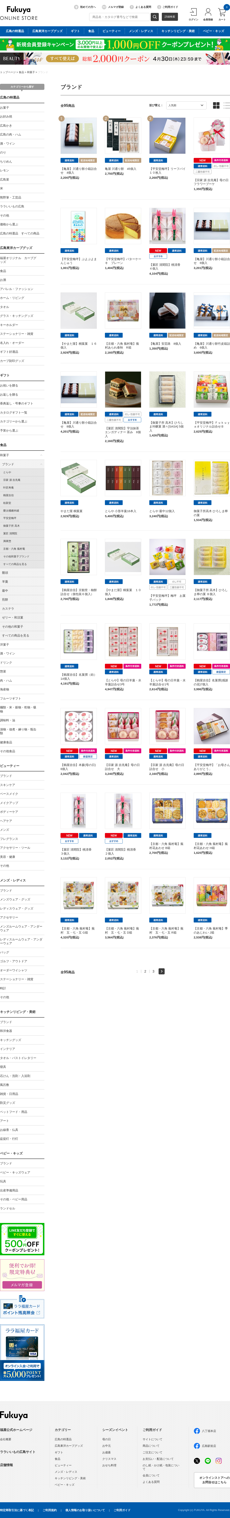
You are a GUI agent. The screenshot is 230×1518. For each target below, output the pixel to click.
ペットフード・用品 (13, 1112)
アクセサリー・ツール (15, 847)
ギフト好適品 (9, 351)
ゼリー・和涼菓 (12, 617)
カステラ (8, 608)
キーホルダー (9, 325)
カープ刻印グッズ (12, 360)
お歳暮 (106, 1452)
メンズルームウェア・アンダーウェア (21, 928)
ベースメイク (9, 793)
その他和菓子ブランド (16, 556)
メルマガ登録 (113, 7)
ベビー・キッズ (11, 1153)
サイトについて (152, 1439)
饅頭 (5, 572)
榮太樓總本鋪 (11, 510)
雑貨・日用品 (9, 1094)
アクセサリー (9, 917)
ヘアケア (6, 821)
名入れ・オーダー (12, 343)
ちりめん (6, 161)
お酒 (3, 280)
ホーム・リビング (12, 297)
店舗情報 (6, 1465)
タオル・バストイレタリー (18, 1058)
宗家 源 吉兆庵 (11, 479)
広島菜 (4, 179)
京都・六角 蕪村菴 (14, 548)
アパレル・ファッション (16, 289)
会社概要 (5, 1439)
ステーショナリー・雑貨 (16, 333)
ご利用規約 (50, 1510)
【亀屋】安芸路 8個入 (165, 343)
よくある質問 (140, 7)
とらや (7, 472)
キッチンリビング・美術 (18, 1012)
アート (4, 1120)
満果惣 (7, 541)
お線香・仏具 (9, 1129)
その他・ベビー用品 (13, 1199)
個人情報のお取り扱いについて (85, 1510)
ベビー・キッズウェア (15, 1172)
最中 (5, 590)
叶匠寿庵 (8, 487)
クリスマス (109, 1458)
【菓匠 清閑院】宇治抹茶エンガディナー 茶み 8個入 (123, 432)
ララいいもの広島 (12, 206)
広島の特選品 (9, 97)
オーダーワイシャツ (13, 970)
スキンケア (7, 785)
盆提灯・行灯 (9, 1138)
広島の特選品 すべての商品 (19, 233)
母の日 (106, 1439)
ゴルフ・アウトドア (13, 961)
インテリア (7, 1049)
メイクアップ (9, 803)
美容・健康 (7, 856)
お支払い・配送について (158, 1458)
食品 (21, 72)
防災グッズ (7, 1102)
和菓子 (31, 72)
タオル (4, 307)
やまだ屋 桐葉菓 (72, 511)
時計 (3, 988)
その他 (4, 215)
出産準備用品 (9, 1190)
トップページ (8, 72)
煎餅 (5, 599)
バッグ (4, 952)
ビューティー (9, 766)
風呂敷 (4, 1084)
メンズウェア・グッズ (15, 899)
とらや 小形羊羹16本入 (120, 511)
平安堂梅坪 (9, 518)
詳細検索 (170, 16)
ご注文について (152, 1452)
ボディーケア (9, 811)
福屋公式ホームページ (16, 1430)
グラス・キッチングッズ (16, 315)
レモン (4, 170)
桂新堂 (7, 502)
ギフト (5, 375)
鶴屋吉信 (8, 495)
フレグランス (9, 838)
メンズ (4, 829)
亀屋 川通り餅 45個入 (120, 168)
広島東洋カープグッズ (16, 248)
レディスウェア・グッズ (16, 908)
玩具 (3, 1181)
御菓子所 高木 (11, 525)
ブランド (43, 72)
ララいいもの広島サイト (18, 1452)
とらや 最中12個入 (162, 511)
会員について (151, 1475)
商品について (151, 1445)
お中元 (106, 1445)
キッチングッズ (10, 1040)
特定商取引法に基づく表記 (17, 1510)
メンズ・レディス (13, 880)
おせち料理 (109, 1465)
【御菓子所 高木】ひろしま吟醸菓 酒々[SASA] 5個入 (166, 426)
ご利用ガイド (167, 7)
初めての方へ (85, 7)
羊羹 (5, 581)
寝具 (3, 1066)
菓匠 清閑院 (10, 533)
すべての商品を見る (15, 564)
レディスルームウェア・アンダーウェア (21, 941)
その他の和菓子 (12, 626)
